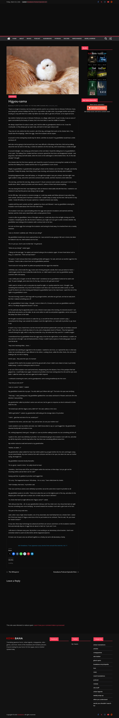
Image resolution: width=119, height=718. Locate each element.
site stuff (96, 688)
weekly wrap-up (98, 695)
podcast (96, 680)
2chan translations (99, 645)
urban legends (98, 691)
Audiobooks (47, 38)
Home (14, 38)
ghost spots (97, 660)
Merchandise (77, 38)
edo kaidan (96, 656)
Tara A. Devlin (24, 105)
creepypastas (12, 96)
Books (29, 38)
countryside (51, 105)
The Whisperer (13, 572)
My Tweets (74, 644)
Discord (66, 38)
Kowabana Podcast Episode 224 (37, 2)
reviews (95, 684)
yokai (56, 105)
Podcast (37, 38)
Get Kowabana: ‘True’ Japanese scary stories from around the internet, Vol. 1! (42, 545)
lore (94, 668)
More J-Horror (90, 38)
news (95, 672)
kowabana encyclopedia (101, 664)
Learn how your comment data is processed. (49, 625)
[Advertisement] (59, 22)
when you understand (100, 699)
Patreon (58, 38)
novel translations (99, 676)
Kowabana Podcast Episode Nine (66, 572)
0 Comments (41, 105)
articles (95, 649)
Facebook (54, 639)
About (21, 38)
